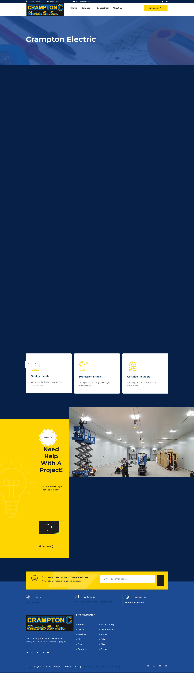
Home (74, 8)
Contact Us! (103, 8)
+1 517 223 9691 (33, 603)
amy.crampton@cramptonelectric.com (94, 602)
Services (86, 8)
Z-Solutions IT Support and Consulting (101, 667)
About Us (117, 8)
